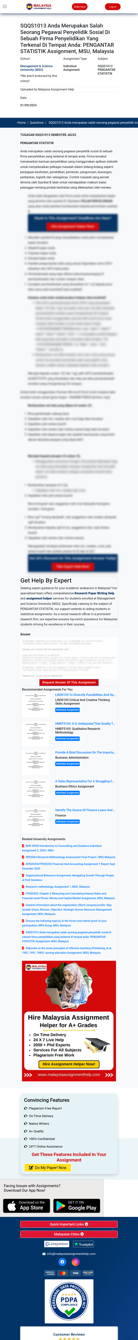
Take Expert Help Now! (72, 566)
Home (21, 122)
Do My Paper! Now (47, 1167)
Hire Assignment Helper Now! (72, 226)
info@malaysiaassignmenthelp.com (69, 1254)
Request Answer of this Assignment (69, 682)
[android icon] (77, 1206)
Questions (37, 122)
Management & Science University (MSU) (36, 68)
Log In (112, 6)
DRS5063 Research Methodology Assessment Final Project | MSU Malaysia (70, 857)
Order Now (80, 6)
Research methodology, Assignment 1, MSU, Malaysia (58, 886)
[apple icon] (26, 1206)
